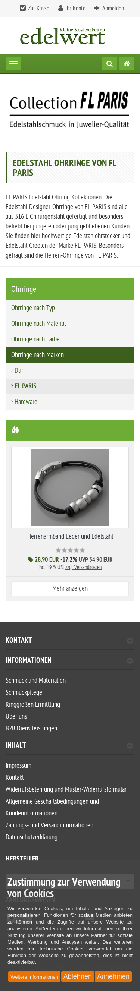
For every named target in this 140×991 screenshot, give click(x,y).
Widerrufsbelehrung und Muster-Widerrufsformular (66, 789)
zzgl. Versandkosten (83, 567)
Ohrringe (23, 289)
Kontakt (69, 641)
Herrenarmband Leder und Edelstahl (70, 536)
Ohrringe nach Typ (33, 308)
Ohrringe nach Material (38, 324)
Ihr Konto (75, 8)
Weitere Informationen (34, 977)
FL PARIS (25, 386)
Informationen (69, 661)
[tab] (70, 663)
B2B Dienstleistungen (31, 728)
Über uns (16, 716)
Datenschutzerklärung (31, 837)
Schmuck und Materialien (36, 681)
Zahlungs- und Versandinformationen (49, 825)
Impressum (18, 766)
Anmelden (113, 8)
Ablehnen (77, 976)
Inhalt (69, 746)
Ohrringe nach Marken (37, 355)
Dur (19, 371)
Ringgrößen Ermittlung (33, 704)
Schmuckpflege (24, 693)
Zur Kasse (38, 8)
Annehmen (113, 976)
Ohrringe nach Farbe (35, 339)
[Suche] (109, 63)
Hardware (26, 402)
